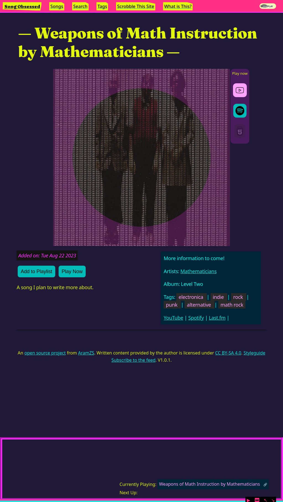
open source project (44, 353)
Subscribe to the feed (133, 360)
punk (171, 304)
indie (218, 297)
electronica (191, 297)
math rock (232, 304)
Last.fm (217, 317)
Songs (56, 6)
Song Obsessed (22, 6)
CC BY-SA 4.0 (228, 353)
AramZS (86, 353)
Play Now (72, 271)
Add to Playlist (36, 271)
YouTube (173, 317)
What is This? (178, 6)
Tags (102, 6)
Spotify (196, 317)
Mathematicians (198, 271)
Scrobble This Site (135, 6)
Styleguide (254, 353)
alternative (199, 304)
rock (238, 297)
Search (80, 6)
